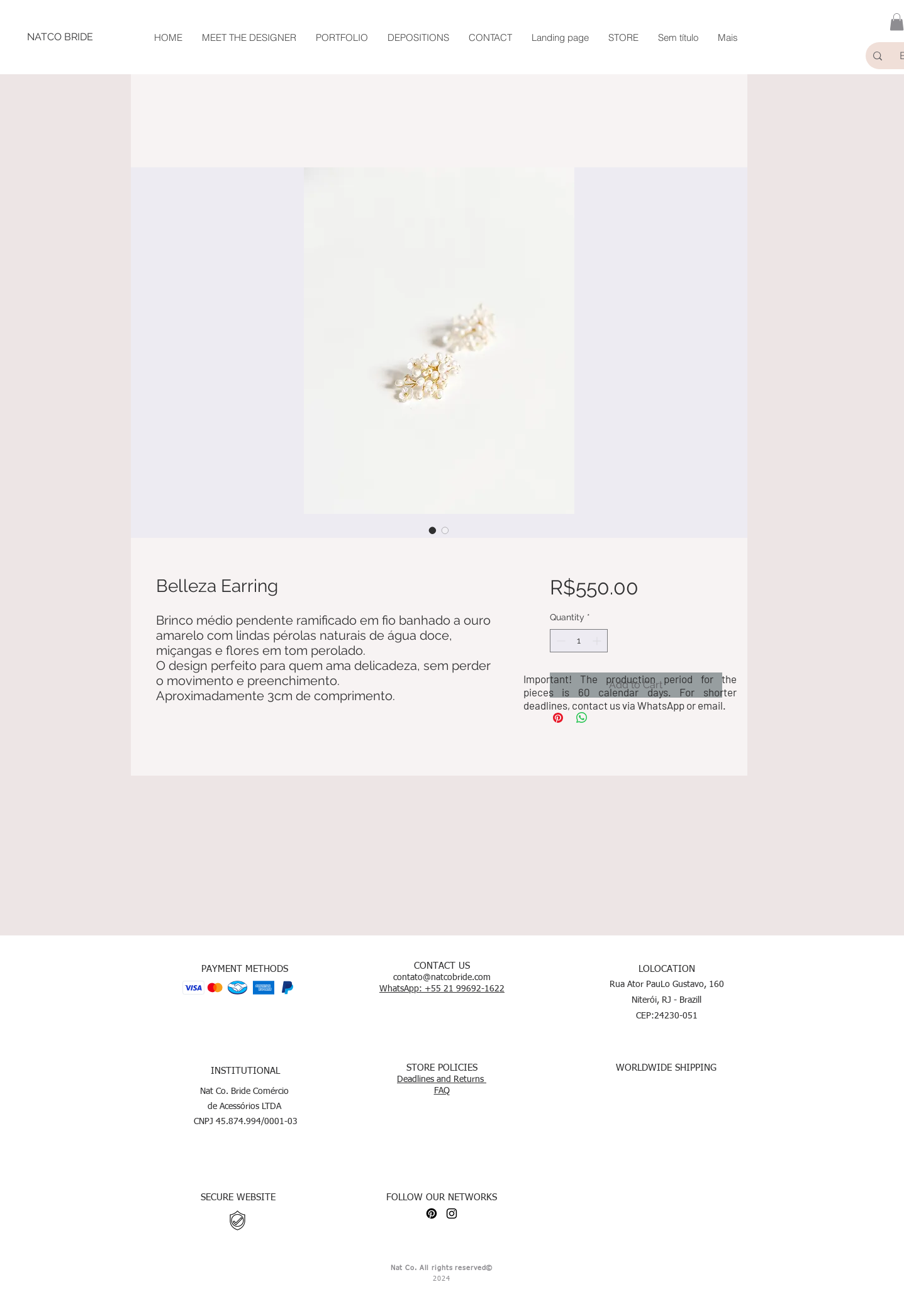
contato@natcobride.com (442, 977)
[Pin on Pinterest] (558, 717)
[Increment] (598, 641)
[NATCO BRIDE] (60, 37)
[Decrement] (559, 641)
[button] (897, 21)
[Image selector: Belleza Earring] (433, 530)
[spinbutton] (578, 641)
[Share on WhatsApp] (581, 717)
